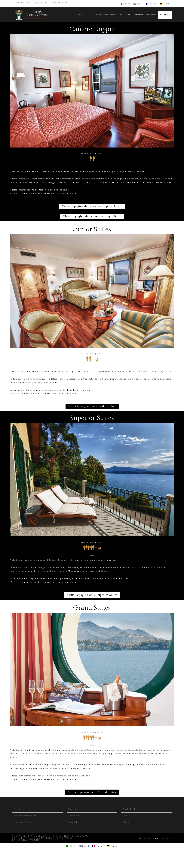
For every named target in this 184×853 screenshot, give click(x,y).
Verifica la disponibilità (25, 816)
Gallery (98, 15)
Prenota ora (19, 809)
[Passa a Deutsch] (113, 846)
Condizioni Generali (23, 822)
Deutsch (164, 4)
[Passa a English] (84, 846)
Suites (126, 822)
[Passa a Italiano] (71, 846)
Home (80, 15)
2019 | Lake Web (162, 839)
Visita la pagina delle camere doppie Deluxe (92, 206)
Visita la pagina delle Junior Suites (92, 406)
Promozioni (110, 15)
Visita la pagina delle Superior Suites (92, 595)
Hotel (89, 15)
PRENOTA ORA (24, 3)
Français (151, 4)
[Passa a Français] (98, 846)
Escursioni (124, 15)
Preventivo (150, 15)
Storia (126, 816)
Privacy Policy (145, 839)
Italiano (125, 4)
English (138, 4)
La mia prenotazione (46, 3)
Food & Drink (129, 809)
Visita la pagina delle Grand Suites (92, 792)
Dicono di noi (74, 816)
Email (64, 3)
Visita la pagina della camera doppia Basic (92, 216)
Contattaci (137, 15)
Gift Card (72, 822)
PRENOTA (165, 15)
